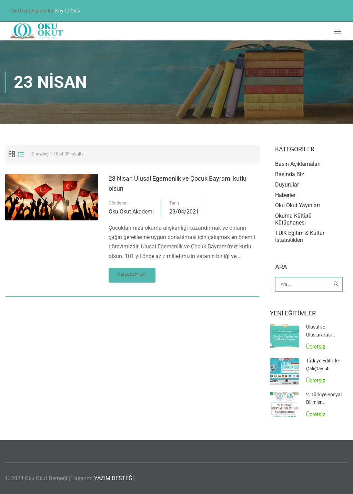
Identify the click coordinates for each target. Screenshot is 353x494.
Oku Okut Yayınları (297, 205)
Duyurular (287, 184)
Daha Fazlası (132, 272)
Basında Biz (289, 174)
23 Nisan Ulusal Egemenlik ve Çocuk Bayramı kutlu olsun (177, 183)
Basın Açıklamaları (298, 164)
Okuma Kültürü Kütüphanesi (293, 219)
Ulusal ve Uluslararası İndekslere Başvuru (326, 334)
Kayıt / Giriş (67, 10)
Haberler (285, 195)
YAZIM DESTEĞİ (114, 478)
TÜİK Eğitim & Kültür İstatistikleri (299, 236)
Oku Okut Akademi (131, 211)
